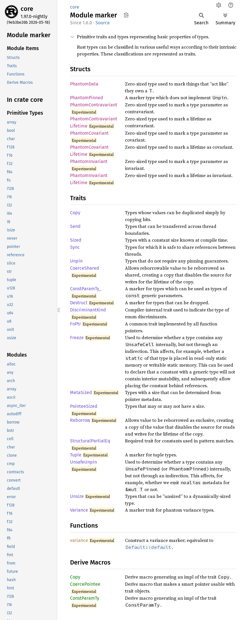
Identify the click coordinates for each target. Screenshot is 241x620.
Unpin (76, 261)
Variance (79, 510)
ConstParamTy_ (85, 288)
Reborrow (80, 420)
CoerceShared (84, 268)
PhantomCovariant (89, 133)
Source (102, 22)
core (27, 9)
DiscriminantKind (88, 310)
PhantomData (84, 84)
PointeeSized (83, 406)
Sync (75, 247)
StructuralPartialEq (90, 441)
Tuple (75, 455)
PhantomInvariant (88, 161)
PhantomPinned (86, 97)
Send (75, 226)
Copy (75, 212)
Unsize (77, 496)
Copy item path (126, 15)
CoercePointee (85, 584)
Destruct (78, 302)
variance (79, 540)
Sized (75, 240)
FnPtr (75, 324)
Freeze (77, 337)
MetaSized (81, 392)
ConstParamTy (84, 598)
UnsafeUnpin (83, 462)
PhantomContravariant (93, 105)
